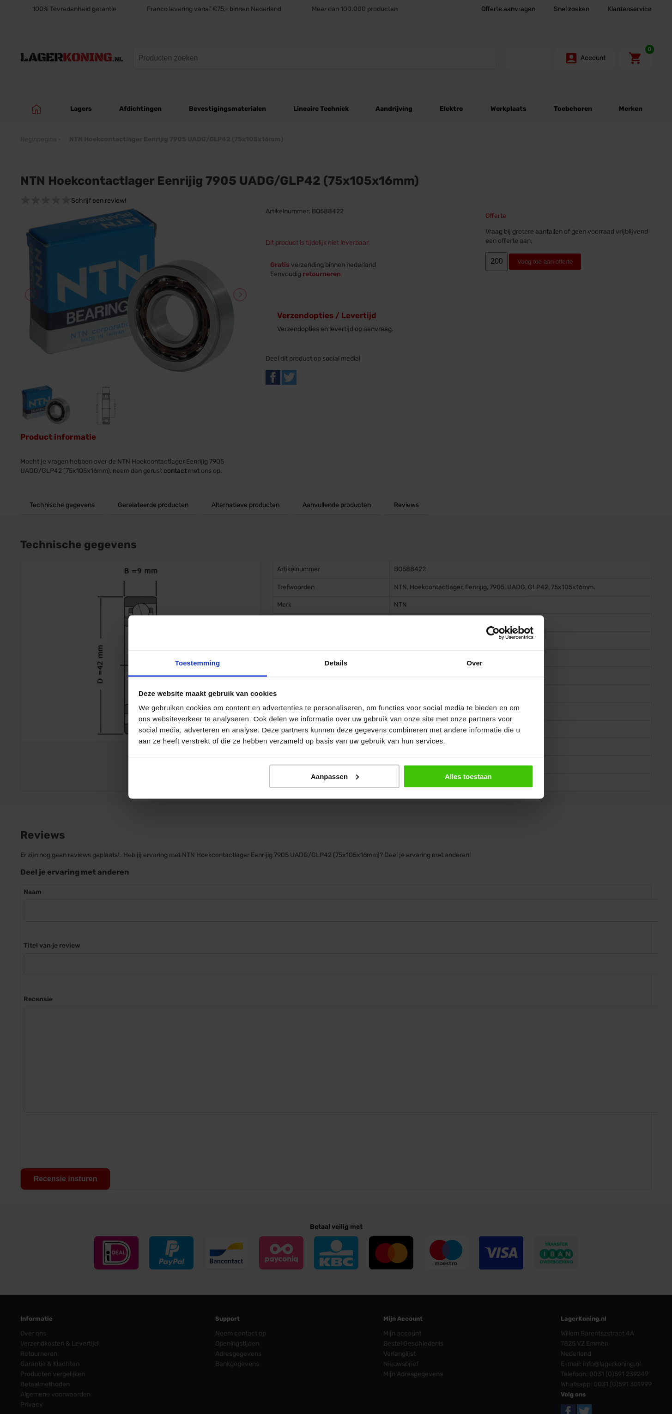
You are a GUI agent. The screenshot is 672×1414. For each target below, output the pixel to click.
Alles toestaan (468, 776)
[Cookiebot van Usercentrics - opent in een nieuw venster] (493, 633)
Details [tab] (336, 663)
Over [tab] (474, 663)
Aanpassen (335, 776)
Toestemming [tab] (197, 663)
